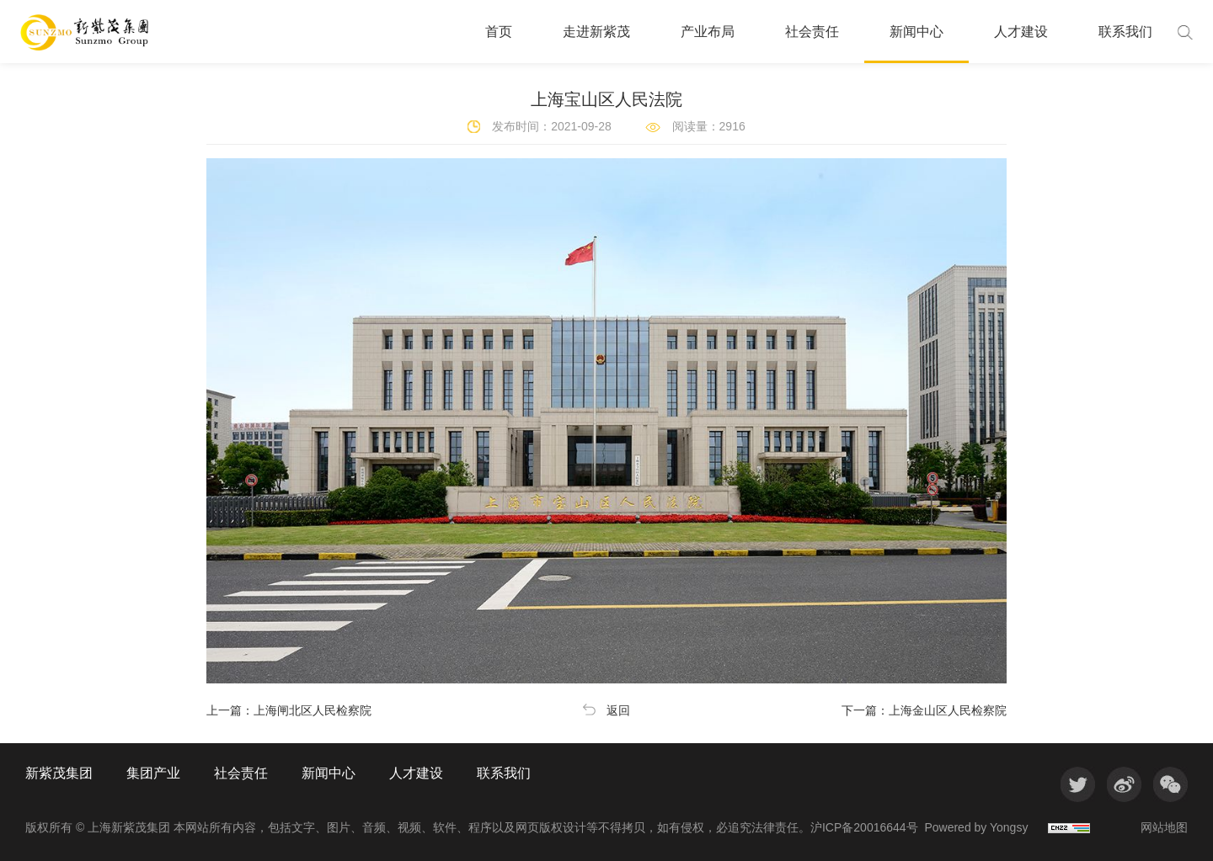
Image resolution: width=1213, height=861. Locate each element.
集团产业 (153, 773)
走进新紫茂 (596, 31)
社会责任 (812, 31)
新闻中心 (916, 31)
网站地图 (1164, 827)
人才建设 (1021, 31)
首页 (498, 31)
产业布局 (708, 31)
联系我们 (1125, 31)
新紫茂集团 (59, 773)
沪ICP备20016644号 (864, 827)
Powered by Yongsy (976, 827)
